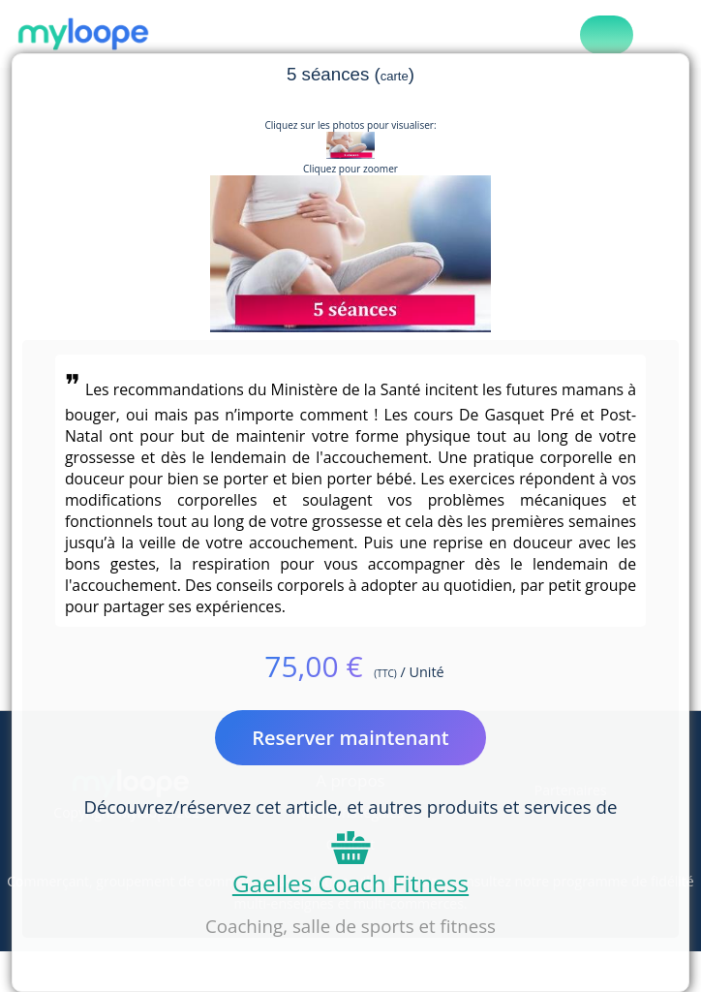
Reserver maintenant (350, 738)
